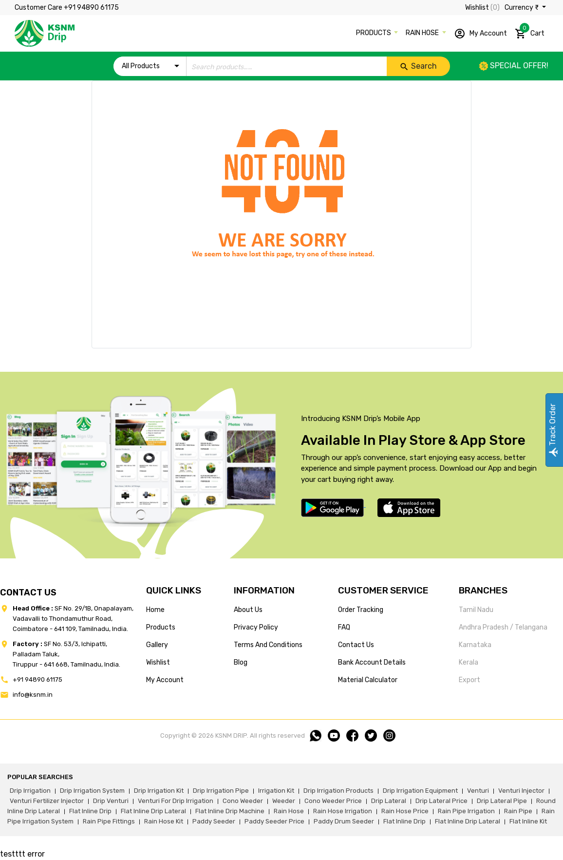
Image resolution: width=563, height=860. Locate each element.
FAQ (344, 627)
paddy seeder (213, 821)
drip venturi (111, 800)
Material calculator (367, 680)
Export (469, 680)
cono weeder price (333, 800)
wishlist (158, 662)
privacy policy (256, 627)
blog (240, 662)
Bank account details (372, 662)
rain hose (289, 811)
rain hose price (405, 811)
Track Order (552, 430)
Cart (529, 31)
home (155, 610)
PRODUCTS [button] (374, 33)
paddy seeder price (274, 821)
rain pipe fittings (109, 821)
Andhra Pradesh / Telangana (503, 627)
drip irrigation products (338, 790)
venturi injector (521, 790)
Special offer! (513, 65)
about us (248, 610)
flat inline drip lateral (153, 811)
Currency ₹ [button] (522, 7)
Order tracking (360, 610)
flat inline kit (528, 821)
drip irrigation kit (159, 790)
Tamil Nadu (476, 610)
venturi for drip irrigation (175, 800)
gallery (157, 645)
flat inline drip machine (229, 811)
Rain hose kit (163, 821)
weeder (283, 800)
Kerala (468, 662)
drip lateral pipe (502, 800)
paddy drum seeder (344, 821)
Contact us (356, 645)
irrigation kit (276, 790)
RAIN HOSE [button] (423, 33)
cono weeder (243, 800)
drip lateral (388, 800)
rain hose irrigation (342, 811)
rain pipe (518, 811)
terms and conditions (268, 645)
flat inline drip (90, 811)
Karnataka (475, 645)
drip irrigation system (92, 790)
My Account (480, 33)
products (160, 627)
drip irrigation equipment (420, 790)
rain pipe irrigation (466, 811)
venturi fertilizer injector (47, 800)
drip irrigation (30, 790)
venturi (478, 790)
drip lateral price (441, 800)
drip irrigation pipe (221, 790)
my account (165, 680)
